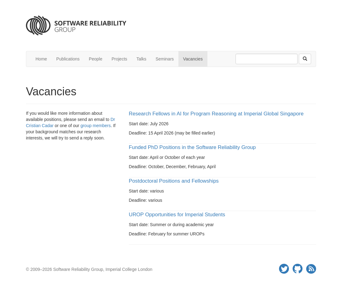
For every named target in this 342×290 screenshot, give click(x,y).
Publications (68, 58)
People (95, 58)
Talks (141, 58)
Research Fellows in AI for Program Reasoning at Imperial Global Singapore (216, 114)
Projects (119, 58)
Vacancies (193, 58)
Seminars (165, 58)
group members (96, 125)
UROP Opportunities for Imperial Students (177, 215)
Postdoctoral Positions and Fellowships (174, 181)
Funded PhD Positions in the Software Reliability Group (192, 147)
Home (41, 58)
